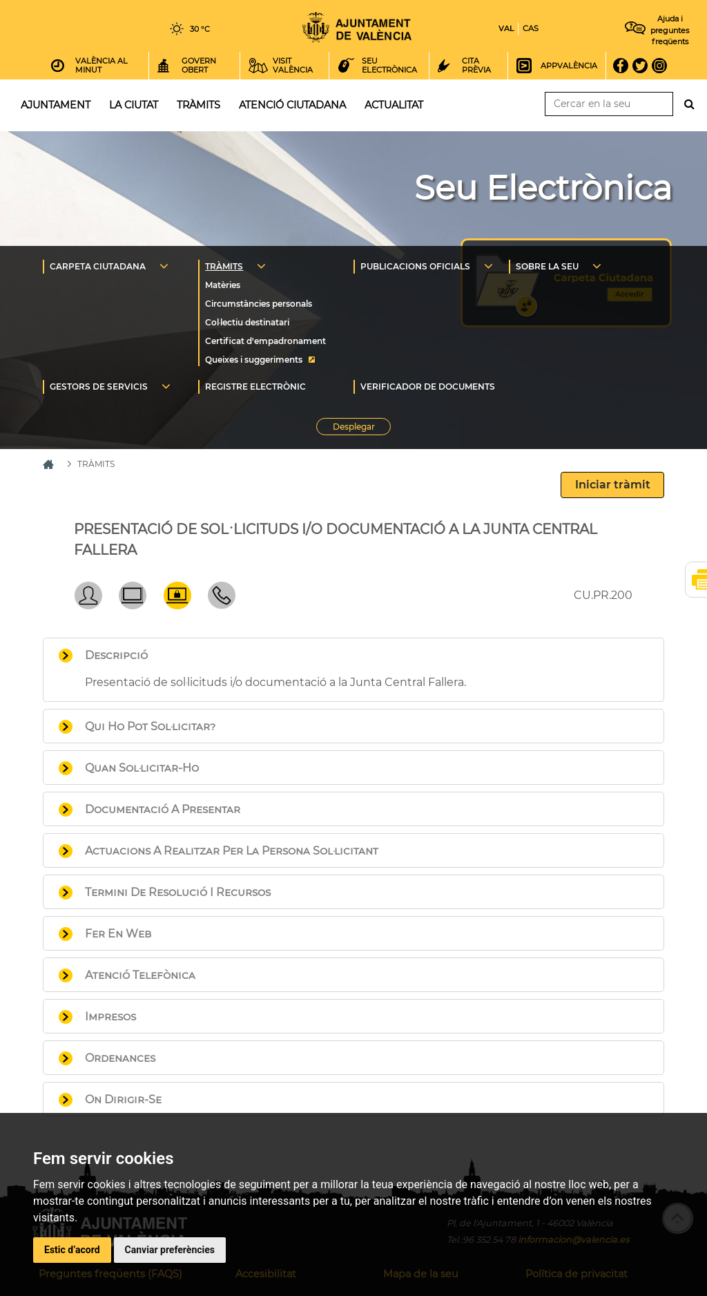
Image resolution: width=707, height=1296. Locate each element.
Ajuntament (55, 105)
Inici (356, 27)
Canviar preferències (170, 1249)
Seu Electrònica (543, 188)
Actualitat (394, 105)
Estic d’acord (72, 1249)
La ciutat (133, 105)
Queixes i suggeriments (253, 359)
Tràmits (198, 105)
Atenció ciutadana (292, 105)
